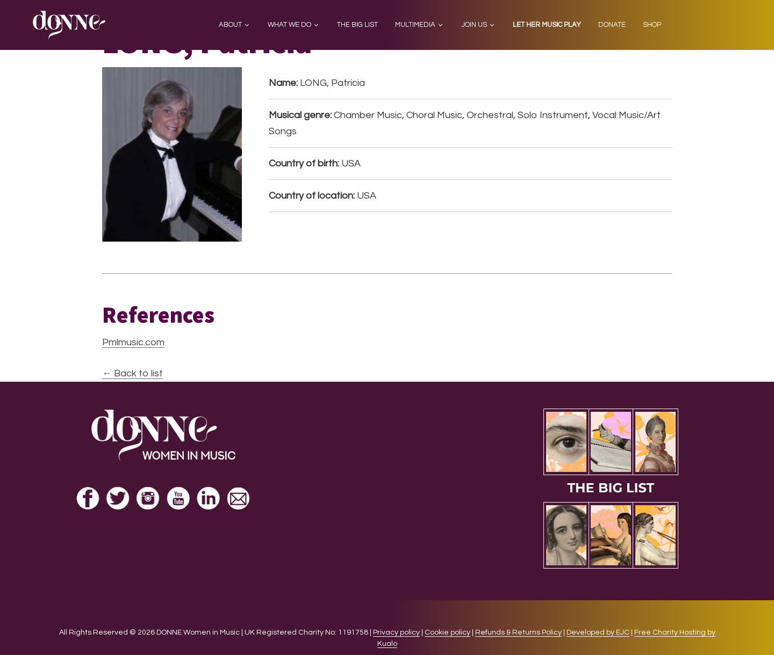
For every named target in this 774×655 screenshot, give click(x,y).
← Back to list (132, 373)
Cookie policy (447, 632)
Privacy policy (396, 632)
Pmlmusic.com (133, 342)
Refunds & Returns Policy (518, 632)
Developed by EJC (598, 632)
